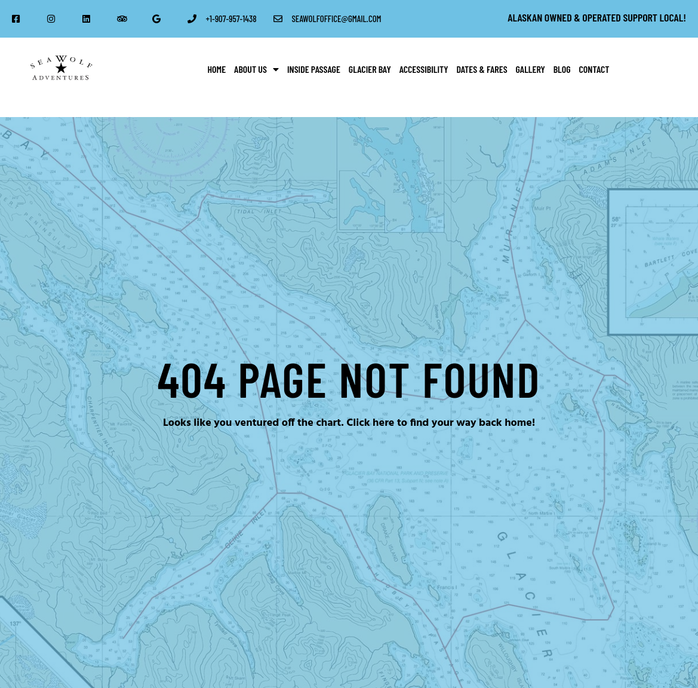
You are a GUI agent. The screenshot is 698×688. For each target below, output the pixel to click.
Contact (594, 69)
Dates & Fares (482, 69)
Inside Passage (313, 69)
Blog (562, 69)
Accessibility (423, 69)
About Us (256, 69)
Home (216, 69)
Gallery (530, 69)
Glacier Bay (370, 69)
